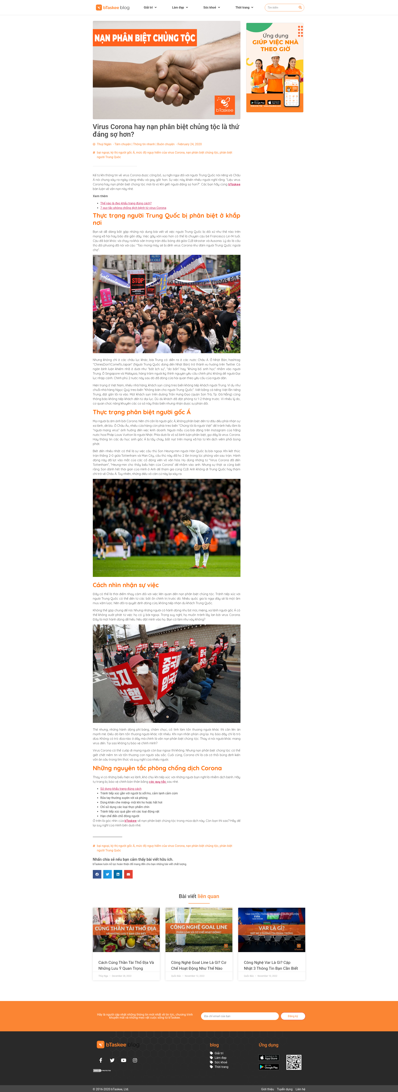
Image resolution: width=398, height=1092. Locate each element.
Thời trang (244, 7)
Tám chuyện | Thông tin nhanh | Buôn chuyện (144, 144)
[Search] (300, 7)
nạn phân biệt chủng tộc (202, 152)
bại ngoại (103, 152)
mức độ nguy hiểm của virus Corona (160, 152)
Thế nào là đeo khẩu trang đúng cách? (126, 203)
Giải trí (150, 7)
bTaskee (234, 184)
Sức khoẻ (211, 7)
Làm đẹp (180, 7)
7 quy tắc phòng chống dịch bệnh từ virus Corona (133, 208)
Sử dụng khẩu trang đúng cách (121, 789)
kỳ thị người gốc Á (123, 152)
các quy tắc (158, 782)
